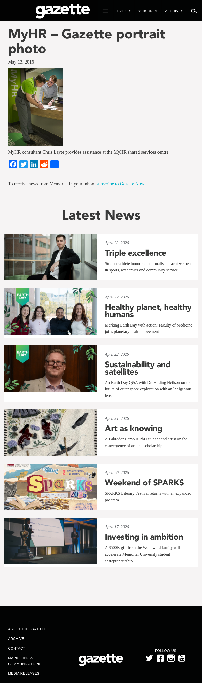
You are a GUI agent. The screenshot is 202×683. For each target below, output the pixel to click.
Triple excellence (135, 253)
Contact (16, 648)
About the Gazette (27, 629)
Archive (16, 639)
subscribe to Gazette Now (120, 184)
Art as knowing (133, 428)
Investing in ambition (144, 536)
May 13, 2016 (21, 62)
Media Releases (23, 673)
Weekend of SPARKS (144, 482)
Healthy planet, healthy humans (148, 311)
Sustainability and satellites (137, 368)
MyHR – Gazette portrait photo (86, 41)
